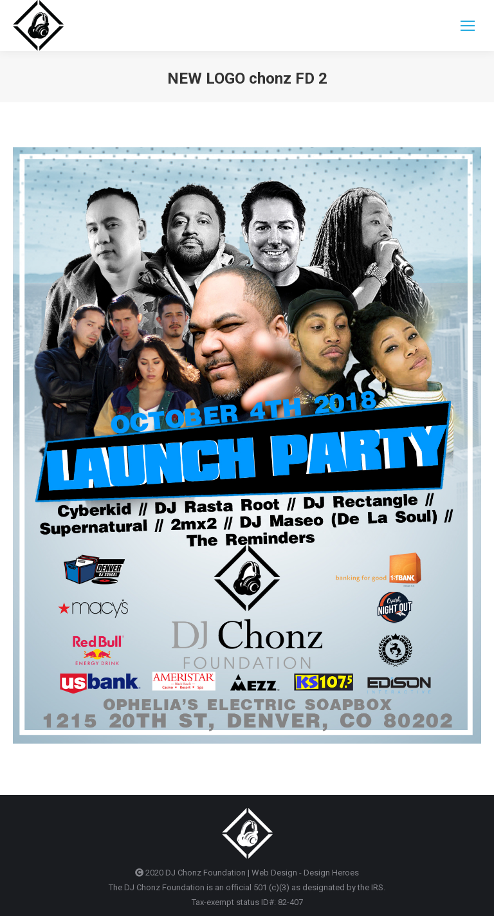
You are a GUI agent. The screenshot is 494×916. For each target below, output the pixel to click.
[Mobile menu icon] (467, 25)
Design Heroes (331, 872)
